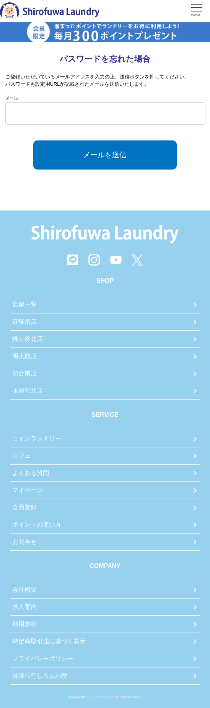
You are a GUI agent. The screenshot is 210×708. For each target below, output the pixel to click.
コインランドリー (36, 438)
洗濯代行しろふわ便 (39, 675)
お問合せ (24, 541)
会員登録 (24, 507)
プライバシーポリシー (42, 658)
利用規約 (24, 624)
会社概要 (24, 589)
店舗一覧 (24, 304)
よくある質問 (30, 473)
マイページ (27, 490)
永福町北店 (27, 390)
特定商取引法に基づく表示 (49, 641)
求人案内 (24, 607)
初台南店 (24, 373)
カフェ (21, 455)
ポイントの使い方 (36, 524)
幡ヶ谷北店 (27, 339)
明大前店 (24, 356)
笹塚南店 (24, 321)
